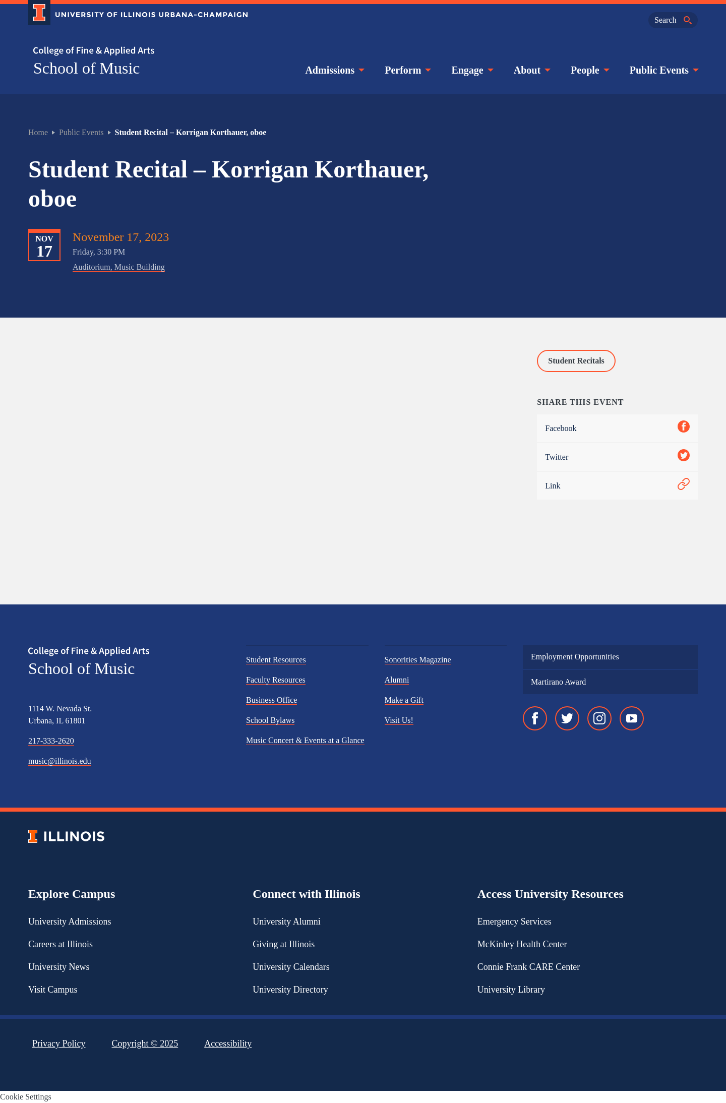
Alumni (397, 680)
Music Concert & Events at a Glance (305, 740)
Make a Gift (404, 700)
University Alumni (287, 921)
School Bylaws (270, 720)
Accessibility (228, 1043)
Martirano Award (558, 682)
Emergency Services (514, 921)
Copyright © (145, 1043)
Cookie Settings (25, 1096)
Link (617, 486)
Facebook (617, 428)
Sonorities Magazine (418, 659)
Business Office (271, 700)
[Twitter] (567, 718)
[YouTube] (632, 718)
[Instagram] (599, 718)
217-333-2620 (51, 741)
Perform (407, 70)
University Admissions (69, 921)
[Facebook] (535, 718)
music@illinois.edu (59, 761)
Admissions (333, 70)
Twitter (617, 457)
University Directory (290, 990)
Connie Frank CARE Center (528, 967)
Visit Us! (399, 720)
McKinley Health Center (522, 944)
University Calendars (291, 967)
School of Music (86, 68)
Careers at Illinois (60, 944)
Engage (471, 70)
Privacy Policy (59, 1043)
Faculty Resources (276, 680)
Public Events (663, 70)
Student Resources (276, 659)
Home (38, 132)
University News (58, 967)
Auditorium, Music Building (119, 267)
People (589, 70)
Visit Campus (52, 990)
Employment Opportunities (575, 656)
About (531, 70)
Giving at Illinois (284, 944)
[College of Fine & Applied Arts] (134, 51)
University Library (511, 990)
